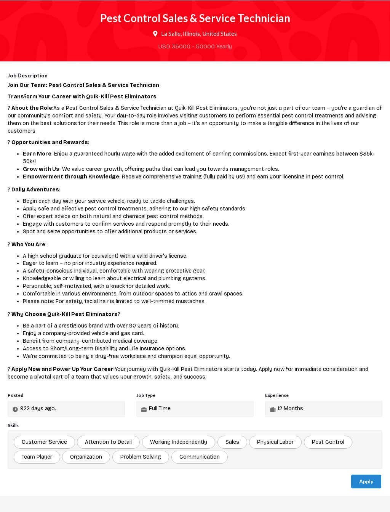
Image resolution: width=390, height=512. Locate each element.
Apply (366, 481)
